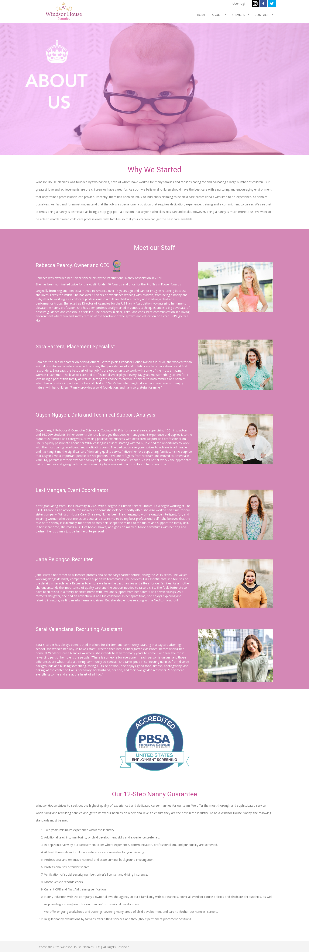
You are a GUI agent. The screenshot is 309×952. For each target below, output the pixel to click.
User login (239, 3)
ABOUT (218, 15)
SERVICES (239, 15)
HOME (201, 15)
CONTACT (262, 15)
